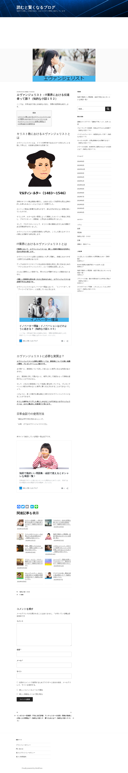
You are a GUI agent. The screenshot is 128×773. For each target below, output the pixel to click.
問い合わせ (19, 749)
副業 (78, 228)
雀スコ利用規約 (21, 757)
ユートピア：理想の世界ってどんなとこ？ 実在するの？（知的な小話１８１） (62, 561)
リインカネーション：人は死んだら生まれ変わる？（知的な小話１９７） (34, 536)
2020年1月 (80, 181)
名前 (19, 650)
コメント (20, 621)
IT (20, 594)
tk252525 (31, 91)
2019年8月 (80, 193)
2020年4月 (80, 177)
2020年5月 (80, 173)
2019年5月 (80, 204)
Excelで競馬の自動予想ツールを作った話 (90, 265)
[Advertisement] (64, 33)
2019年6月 (80, 200)
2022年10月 (81, 169)
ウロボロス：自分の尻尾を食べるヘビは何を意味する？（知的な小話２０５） (62, 522)
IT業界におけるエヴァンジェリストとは (32, 119)
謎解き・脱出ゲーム (84, 244)
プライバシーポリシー (23, 745)
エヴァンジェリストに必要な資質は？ (32, 121)
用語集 (79, 232)
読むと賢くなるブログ (36, 7)
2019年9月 (80, 189)
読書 (78, 240)
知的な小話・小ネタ (25, 591)
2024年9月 (80, 161)
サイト (19, 671)
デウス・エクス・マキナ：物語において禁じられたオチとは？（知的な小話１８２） (34, 562)
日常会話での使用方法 (26, 124)
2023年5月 (80, 165)
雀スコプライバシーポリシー (25, 753)
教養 (22, 594)
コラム (79, 224)
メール (20, 660)
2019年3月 (80, 212)
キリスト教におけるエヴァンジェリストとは (34, 117)
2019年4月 (80, 208)
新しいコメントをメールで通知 (31, 690)
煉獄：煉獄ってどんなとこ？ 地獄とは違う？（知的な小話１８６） (34, 547)
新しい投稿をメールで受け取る (31, 694)
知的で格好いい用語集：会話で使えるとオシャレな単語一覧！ (62, 536)
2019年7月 (80, 196)
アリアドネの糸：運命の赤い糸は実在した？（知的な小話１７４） (62, 575)
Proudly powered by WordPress (32, 768)
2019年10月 (81, 185)
